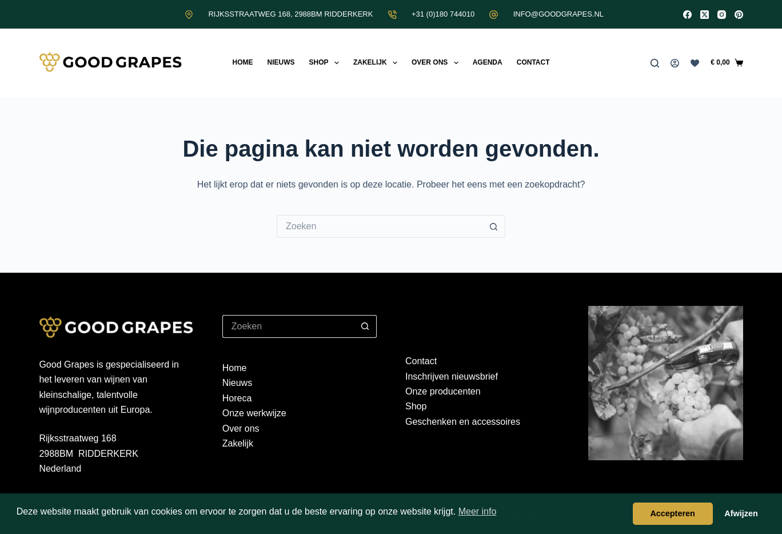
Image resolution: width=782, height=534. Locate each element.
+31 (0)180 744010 (443, 14)
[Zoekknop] (493, 226)
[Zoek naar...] (379, 226)
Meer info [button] (477, 511)
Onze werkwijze (254, 413)
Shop (326, 63)
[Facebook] (687, 14)
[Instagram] (721, 14)
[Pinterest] (739, 14)
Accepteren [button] (672, 513)
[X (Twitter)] (704, 14)
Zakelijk (377, 63)
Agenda (487, 62)
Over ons (437, 63)
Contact (533, 62)
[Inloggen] (675, 63)
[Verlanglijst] (695, 63)
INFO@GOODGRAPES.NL (558, 14)
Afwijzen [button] (740, 513)
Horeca (237, 398)
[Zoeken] (655, 63)
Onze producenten (443, 391)
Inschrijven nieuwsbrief (451, 376)
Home (242, 62)
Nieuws (280, 62)
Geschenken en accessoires (462, 422)
